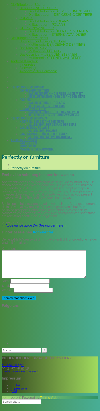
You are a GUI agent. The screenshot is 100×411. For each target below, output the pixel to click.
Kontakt (16, 390)
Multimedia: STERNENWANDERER (54, 58)
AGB (14, 397)
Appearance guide (17, 225)
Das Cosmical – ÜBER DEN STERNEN (48, 55)
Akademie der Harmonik (38, 71)
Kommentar (10, 249)
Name (6, 286)
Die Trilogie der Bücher (28, 5)
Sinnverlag (28, 68)
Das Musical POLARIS (36, 48)
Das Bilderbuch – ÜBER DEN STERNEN (58, 31)
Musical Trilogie (13, 370)
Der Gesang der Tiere (50, 225)
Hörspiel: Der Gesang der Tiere (43, 41)
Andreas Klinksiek (24, 61)
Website (8, 295)
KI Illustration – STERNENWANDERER (57, 35)
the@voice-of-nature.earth (20, 376)
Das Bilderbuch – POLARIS (48, 21)
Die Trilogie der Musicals (29, 38)
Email (6, 291)
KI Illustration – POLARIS (47, 25)
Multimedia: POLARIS (44, 51)
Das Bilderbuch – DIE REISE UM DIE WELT (60, 11)
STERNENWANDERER (37, 28)
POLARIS (26, 18)
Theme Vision (49, 403)
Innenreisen (28, 65)
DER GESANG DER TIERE (39, 8)
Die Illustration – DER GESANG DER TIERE (60, 15)
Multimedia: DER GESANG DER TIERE (56, 45)
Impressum (19, 393)
